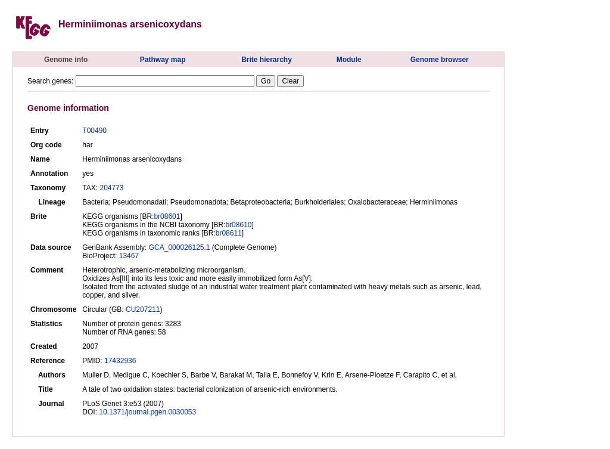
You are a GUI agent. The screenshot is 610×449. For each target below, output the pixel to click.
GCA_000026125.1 (179, 247)
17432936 (120, 361)
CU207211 (143, 309)
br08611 (229, 233)
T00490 (94, 130)
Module (349, 59)
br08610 (238, 225)
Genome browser (439, 59)
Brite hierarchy (266, 59)
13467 (129, 256)
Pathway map (163, 59)
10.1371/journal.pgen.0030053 (147, 412)
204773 (111, 188)
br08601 (167, 216)
